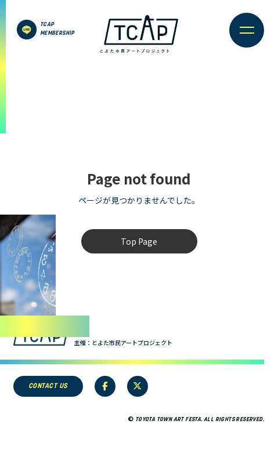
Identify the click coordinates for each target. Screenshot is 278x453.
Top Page (139, 241)
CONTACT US (48, 386)
